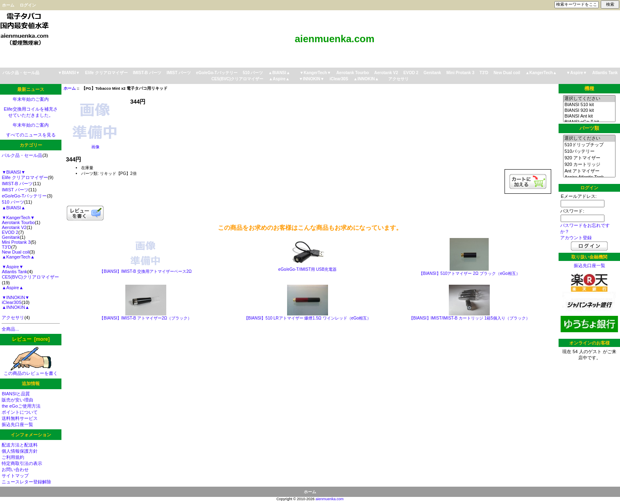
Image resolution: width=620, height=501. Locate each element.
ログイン (28, 5)
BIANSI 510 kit (589, 105)
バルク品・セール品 (20, 72)
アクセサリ (398, 79)
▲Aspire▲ (279, 79)
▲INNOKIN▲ (366, 79)
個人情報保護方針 (20, 451)
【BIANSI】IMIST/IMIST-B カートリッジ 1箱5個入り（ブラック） (469, 318)
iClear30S (339, 79)
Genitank (432, 72)
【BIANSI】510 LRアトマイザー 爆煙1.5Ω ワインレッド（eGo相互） (307, 318)
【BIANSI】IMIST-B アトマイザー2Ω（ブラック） (146, 318)
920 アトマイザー (589, 158)
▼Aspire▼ (576, 72)
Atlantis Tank (605, 72)
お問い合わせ (15, 469)
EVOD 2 (411, 72)
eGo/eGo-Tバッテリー (217, 72)
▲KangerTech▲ (541, 72)
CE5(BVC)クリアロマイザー (237, 79)
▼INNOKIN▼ (311, 79)
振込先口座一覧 (17, 424)
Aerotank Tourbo (352, 72)
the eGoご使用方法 (21, 406)
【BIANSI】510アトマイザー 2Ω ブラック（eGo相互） (469, 273)
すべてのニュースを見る (31, 134)
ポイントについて (20, 412)
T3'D (484, 72)
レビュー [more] (31, 339)
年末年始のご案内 (31, 99)
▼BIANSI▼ (69, 72)
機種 (589, 88)
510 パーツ (253, 72)
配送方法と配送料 (20, 444)
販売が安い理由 (17, 399)
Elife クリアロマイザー (106, 72)
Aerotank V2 (386, 72)
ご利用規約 (13, 457)
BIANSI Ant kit (589, 116)
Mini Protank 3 (460, 72)
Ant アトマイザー (589, 171)
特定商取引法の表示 (22, 463)
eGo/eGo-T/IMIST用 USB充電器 (307, 269)
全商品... (10, 328)
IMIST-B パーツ (147, 72)
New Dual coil (506, 72)
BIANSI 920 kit (589, 110)
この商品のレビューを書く (31, 371)
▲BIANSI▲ (279, 72)
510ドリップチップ (589, 145)
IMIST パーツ (179, 72)
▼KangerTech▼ (315, 72)
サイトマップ (15, 475)
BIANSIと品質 (16, 393)
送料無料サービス (20, 418)
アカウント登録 (576, 237)
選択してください (589, 98)
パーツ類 (589, 128)
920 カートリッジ (589, 164)
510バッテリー (589, 151)
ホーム (8, 5)
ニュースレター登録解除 (26, 481)
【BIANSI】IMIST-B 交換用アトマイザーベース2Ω (146, 271)
